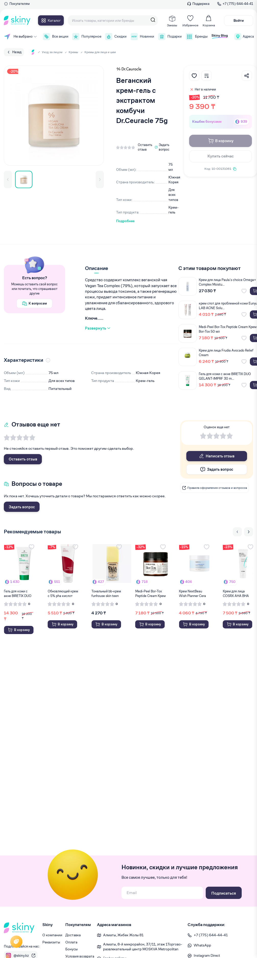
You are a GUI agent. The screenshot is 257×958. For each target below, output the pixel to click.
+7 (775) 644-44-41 (235, 4)
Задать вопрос (22, 506)
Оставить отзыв (23, 459)
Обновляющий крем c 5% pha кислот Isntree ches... (63, 593)
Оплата (71, 942)
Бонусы (71, 949)
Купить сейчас (220, 156)
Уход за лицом (52, 52)
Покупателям (17, 4)
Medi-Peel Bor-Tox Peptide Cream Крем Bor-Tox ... (150, 593)
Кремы (73, 52)
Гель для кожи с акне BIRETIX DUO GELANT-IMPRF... (17, 593)
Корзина (209, 21)
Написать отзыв (217, 456)
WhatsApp (199, 945)
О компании (52, 935)
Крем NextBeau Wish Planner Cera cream (192, 593)
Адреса (243, 36)
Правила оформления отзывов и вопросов (214, 488)
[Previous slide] (237, 531)
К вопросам (34, 303)
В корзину (221, 141)
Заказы (172, 21)
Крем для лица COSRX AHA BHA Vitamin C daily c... (236, 593)
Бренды (196, 36)
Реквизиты (51, 942)
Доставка (73, 935)
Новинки (142, 36)
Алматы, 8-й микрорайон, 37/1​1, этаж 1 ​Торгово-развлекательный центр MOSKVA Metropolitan (142, 947)
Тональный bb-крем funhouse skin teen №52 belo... (106, 593)
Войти (239, 20)
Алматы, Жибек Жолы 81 (123, 935)
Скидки (115, 36)
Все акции (55, 36)
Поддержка (198, 4)
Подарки (169, 36)
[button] (8, 179)
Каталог (51, 20)
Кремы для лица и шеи (100, 52)
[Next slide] (248, 531)
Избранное (190, 21)
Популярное (86, 36)
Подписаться (223, 893)
